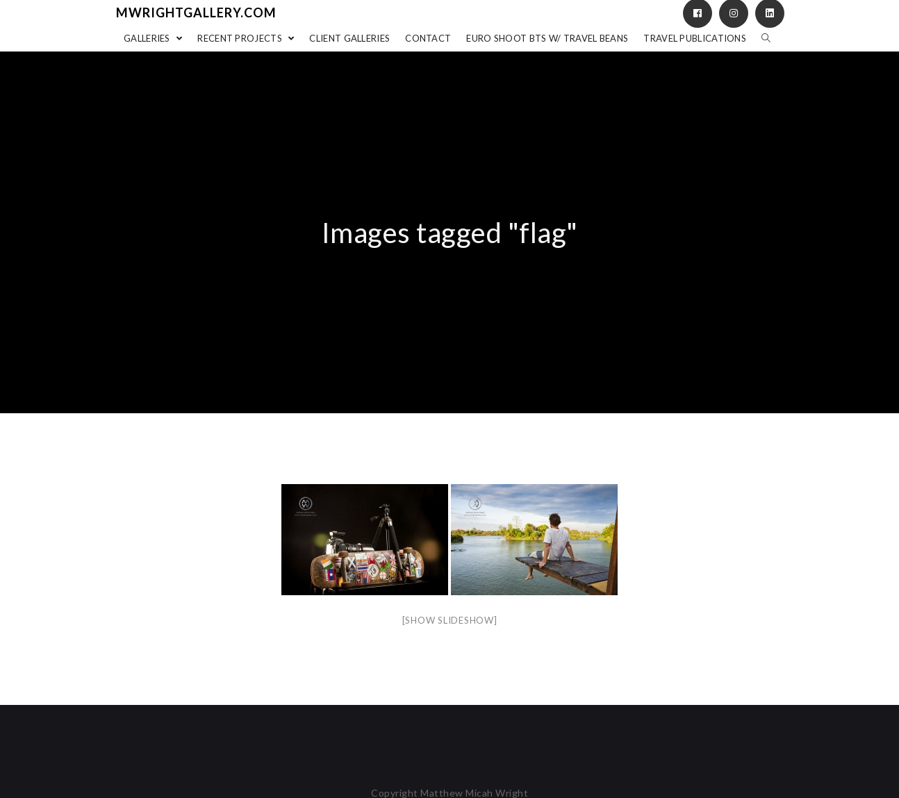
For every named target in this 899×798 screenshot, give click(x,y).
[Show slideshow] (449, 620)
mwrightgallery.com (196, 12)
